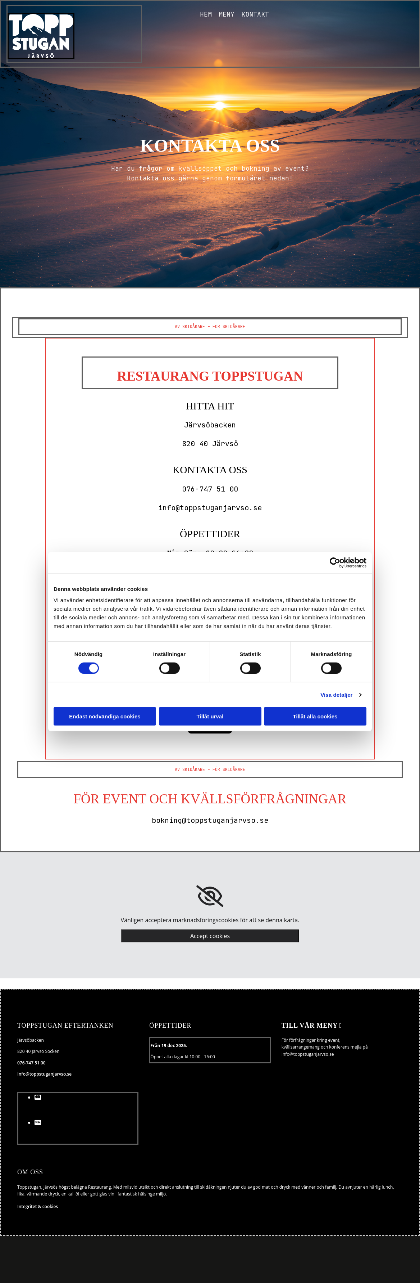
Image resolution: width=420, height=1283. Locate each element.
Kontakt (255, 14)
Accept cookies (210, 936)
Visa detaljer (336, 694)
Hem (205, 14)
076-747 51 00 (31, 1063)
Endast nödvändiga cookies (104, 716)
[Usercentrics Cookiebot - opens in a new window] (334, 562)
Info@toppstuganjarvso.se (44, 1074)
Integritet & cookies (37, 1206)
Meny (226, 14)
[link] (209, 896)
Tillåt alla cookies (315, 716)
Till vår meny (312, 1025)
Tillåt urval (210, 716)
